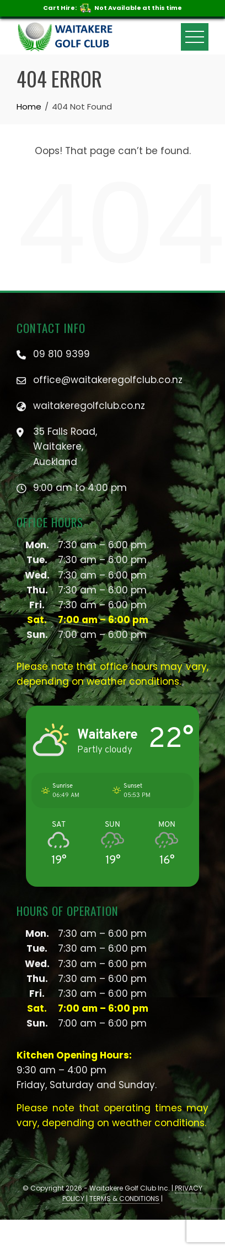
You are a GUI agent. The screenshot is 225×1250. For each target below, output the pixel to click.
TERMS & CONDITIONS (124, 1198)
